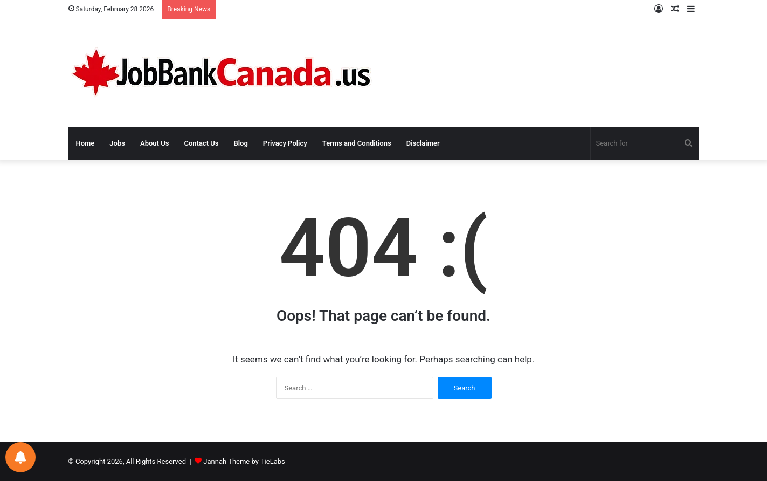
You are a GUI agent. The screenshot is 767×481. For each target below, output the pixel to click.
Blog (240, 143)
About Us (154, 143)
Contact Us (201, 143)
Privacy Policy (285, 143)
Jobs (117, 143)
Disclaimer (423, 143)
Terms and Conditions (356, 143)
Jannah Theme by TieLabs (244, 461)
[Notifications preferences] (20, 457)
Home (85, 143)
